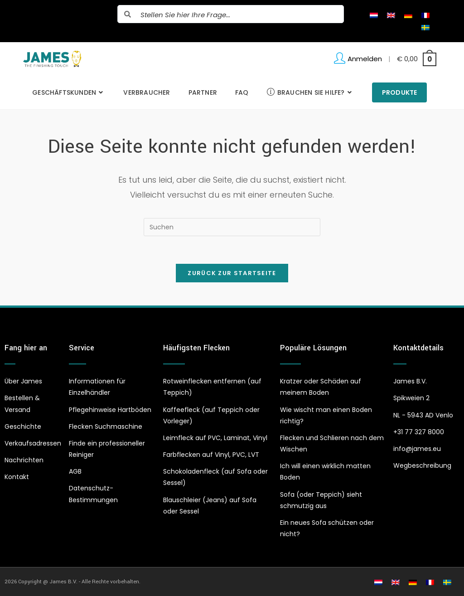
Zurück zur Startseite (232, 273)
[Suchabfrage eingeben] (232, 227)
